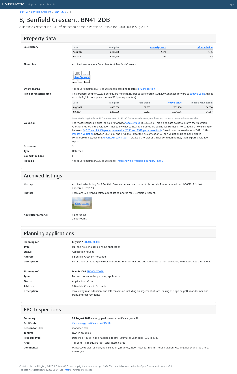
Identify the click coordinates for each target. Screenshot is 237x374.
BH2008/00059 (95, 271)
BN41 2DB (60, 11)
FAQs (66, 369)
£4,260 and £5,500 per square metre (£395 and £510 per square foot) (122, 130)
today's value (197, 93)
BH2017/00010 (92, 242)
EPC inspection (146, 88)
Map (30, 4)
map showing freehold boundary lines (140, 160)
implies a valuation (83, 134)
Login (231, 4)
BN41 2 (23, 11)
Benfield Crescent (41, 11)
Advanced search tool (115, 137)
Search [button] (51, 4)
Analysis (39, 4)
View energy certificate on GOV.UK (91, 323)
